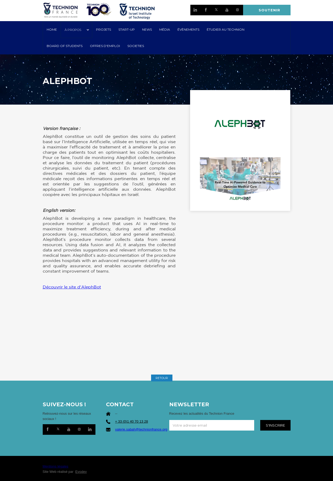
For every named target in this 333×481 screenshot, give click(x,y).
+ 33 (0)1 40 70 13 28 (131, 421)
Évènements (188, 29)
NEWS (147, 29)
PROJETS (103, 29)
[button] (76, 30)
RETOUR (162, 378)
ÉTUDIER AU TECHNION (225, 29)
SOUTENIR (269, 10)
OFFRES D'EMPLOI (105, 46)
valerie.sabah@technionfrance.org (141, 429)
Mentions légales (56, 466)
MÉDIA (164, 29)
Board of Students (65, 46)
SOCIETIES (135, 46)
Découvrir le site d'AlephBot (72, 286)
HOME (52, 29)
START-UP (126, 29)
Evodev (81, 472)
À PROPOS (73, 30)
